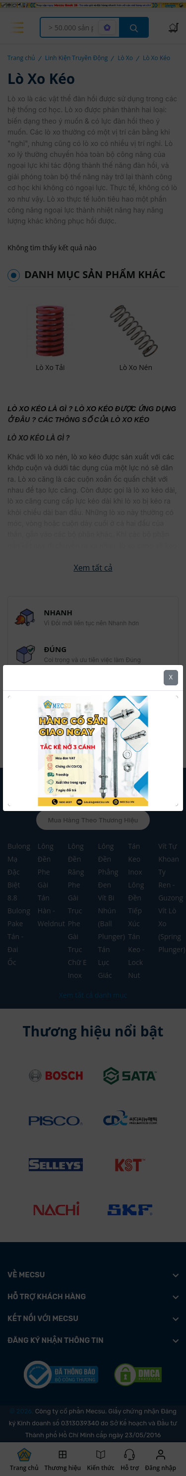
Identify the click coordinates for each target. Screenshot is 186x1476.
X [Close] (171, 663)
